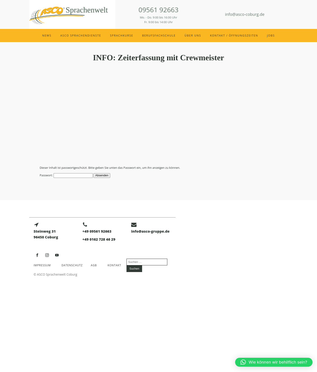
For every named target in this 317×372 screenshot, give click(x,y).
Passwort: (66, 175)
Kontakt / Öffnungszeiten (234, 35)
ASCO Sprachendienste (80, 35)
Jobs (271, 35)
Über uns (192, 35)
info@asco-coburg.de (245, 14)
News (46, 35)
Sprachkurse (121, 35)
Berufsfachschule (159, 35)
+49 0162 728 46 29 (98, 239)
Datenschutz (72, 265)
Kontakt (114, 265)
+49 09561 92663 (96, 231)
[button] (274, 362)
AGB (94, 265)
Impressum (42, 265)
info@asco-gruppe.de (150, 231)
